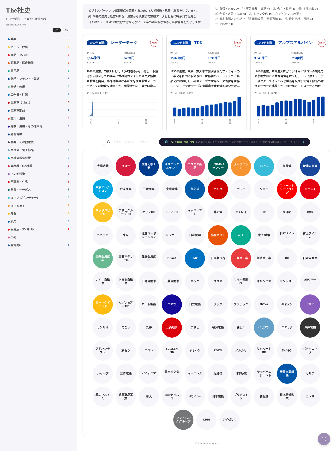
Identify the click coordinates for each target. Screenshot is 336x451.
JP (56, 30)
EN (66, 30)
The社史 (18, 10)
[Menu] (324, 439)
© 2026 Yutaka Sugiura (206, 443)
